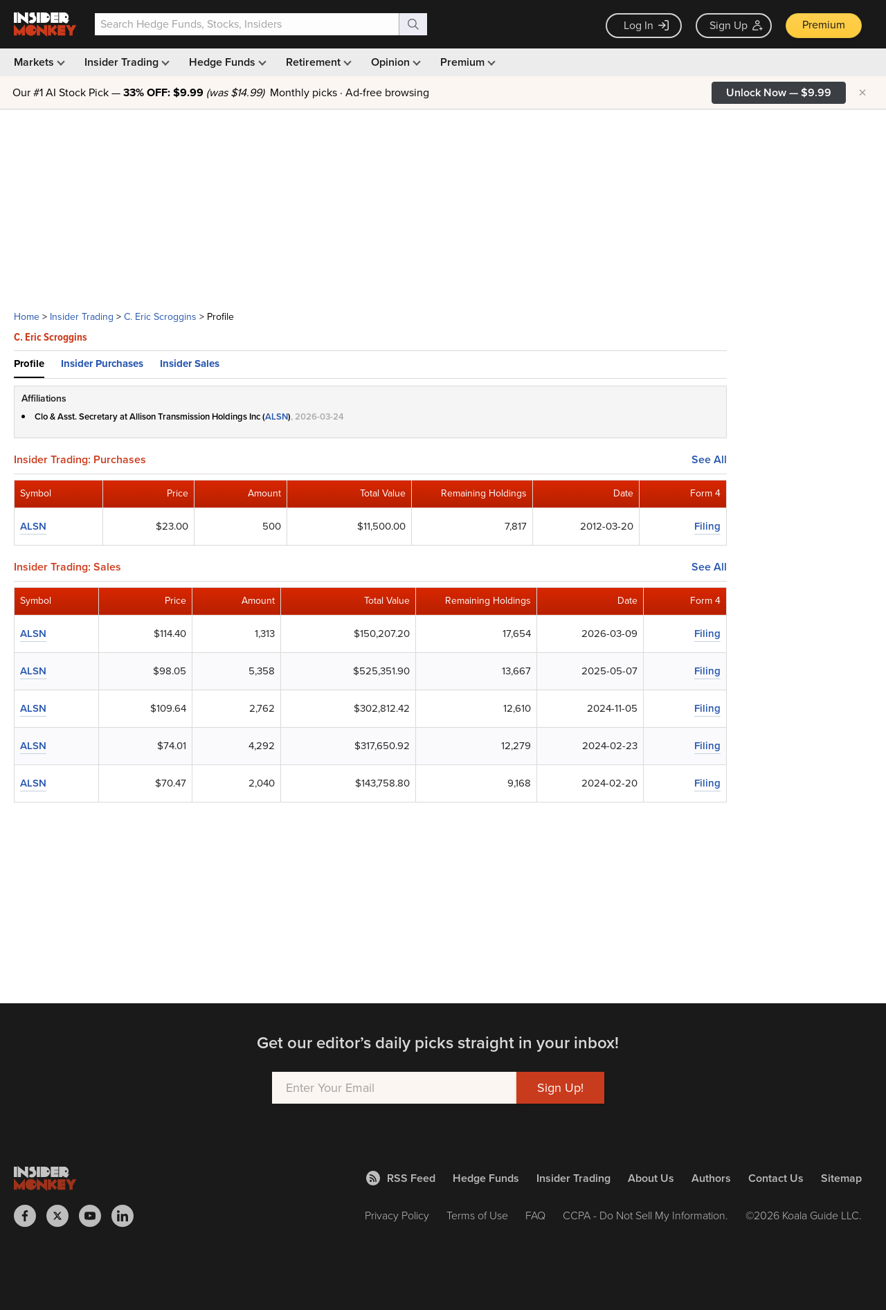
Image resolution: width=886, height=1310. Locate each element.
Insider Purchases (102, 363)
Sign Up (736, 25)
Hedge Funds (226, 62)
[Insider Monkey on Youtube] (95, 1216)
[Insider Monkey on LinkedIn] (127, 1216)
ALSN (276, 416)
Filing (707, 526)
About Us (651, 1178)
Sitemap (841, 1178)
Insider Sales (189, 363)
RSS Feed (400, 1178)
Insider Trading (125, 62)
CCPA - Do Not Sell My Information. (645, 1215)
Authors (711, 1178)
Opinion (394, 62)
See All (709, 459)
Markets (38, 62)
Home (26, 316)
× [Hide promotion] (862, 92)
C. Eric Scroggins (160, 316)
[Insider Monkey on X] (62, 1216)
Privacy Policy (397, 1215)
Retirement (317, 62)
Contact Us (776, 1178)
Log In (646, 25)
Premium (823, 25)
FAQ (535, 1215)
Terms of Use (477, 1215)
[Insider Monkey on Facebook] (30, 1216)
